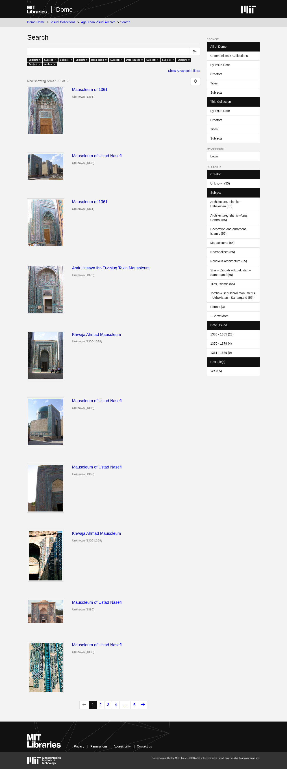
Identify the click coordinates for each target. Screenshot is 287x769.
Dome (64, 9)
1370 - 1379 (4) (221, 343)
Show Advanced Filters (184, 71)
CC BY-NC (194, 758)
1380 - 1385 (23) (222, 334)
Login (214, 156)
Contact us (144, 746)
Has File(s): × (99, 59)
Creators (216, 74)
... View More (219, 316)
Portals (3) (217, 307)
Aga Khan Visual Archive (98, 22)
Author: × (49, 64)
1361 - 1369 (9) (221, 352)
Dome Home (36, 22)
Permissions (98, 746)
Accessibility (122, 746)
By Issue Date (220, 65)
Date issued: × (134, 59)
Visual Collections (63, 22)
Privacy (79, 746)
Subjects (216, 92)
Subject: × (34, 59)
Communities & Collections (229, 56)
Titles (214, 83)
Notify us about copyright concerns (242, 758)
